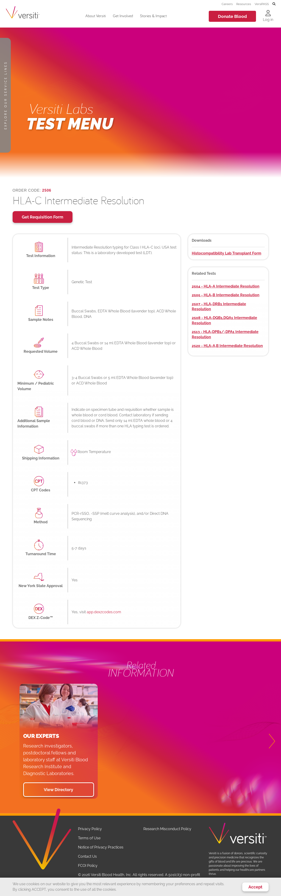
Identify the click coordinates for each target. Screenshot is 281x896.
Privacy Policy (90, 829)
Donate (232, 16)
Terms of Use (89, 838)
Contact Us (87, 856)
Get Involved (123, 15)
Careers (227, 4)
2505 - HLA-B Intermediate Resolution (225, 295)
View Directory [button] (58, 789)
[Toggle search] (274, 4)
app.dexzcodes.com (104, 612)
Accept (255, 887)
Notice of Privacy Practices (100, 847)
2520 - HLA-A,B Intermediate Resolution (227, 346)
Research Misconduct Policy (167, 829)
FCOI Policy (87, 865)
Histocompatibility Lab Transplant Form (226, 253)
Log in (268, 19)
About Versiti (95, 15)
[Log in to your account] (268, 13)
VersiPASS (262, 4)
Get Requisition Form (42, 217)
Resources (243, 4)
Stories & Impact (153, 15)
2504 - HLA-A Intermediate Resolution (225, 286)
